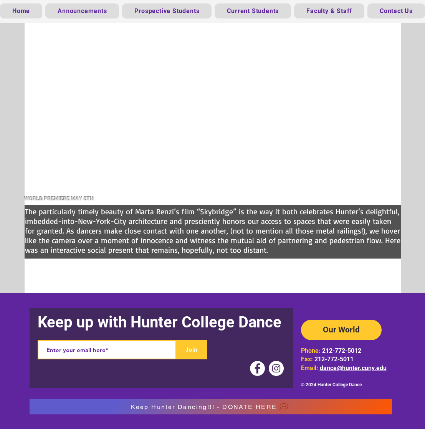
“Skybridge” (216, 211)
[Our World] (341, 330)
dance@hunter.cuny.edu (353, 368)
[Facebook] (257, 368)
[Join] (191, 349)
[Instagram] (276, 368)
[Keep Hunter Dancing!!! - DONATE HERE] (211, 406)
